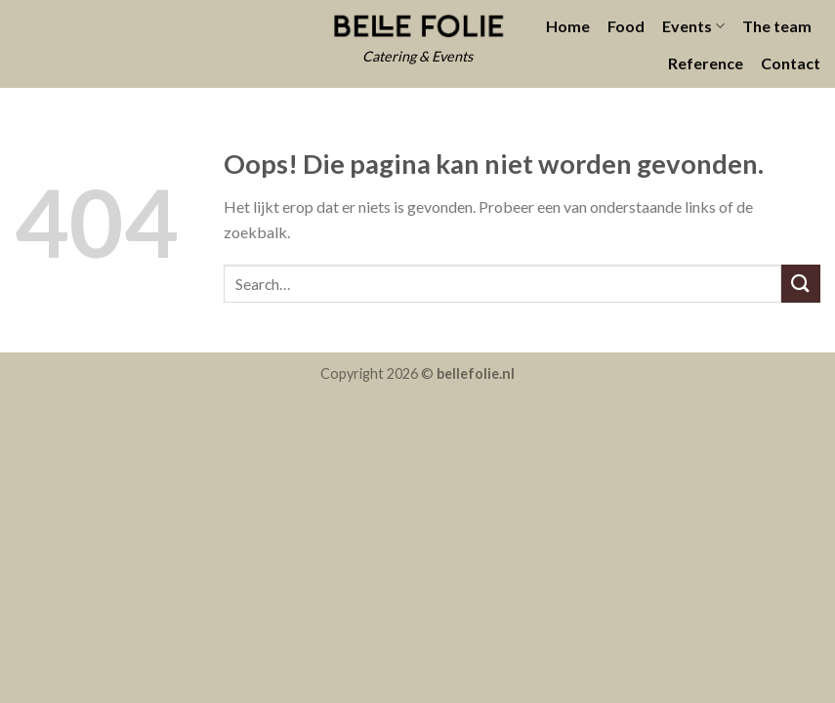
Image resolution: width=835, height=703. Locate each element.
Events (693, 26)
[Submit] (800, 284)
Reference (705, 63)
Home (568, 26)
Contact (790, 63)
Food (626, 26)
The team (777, 26)
